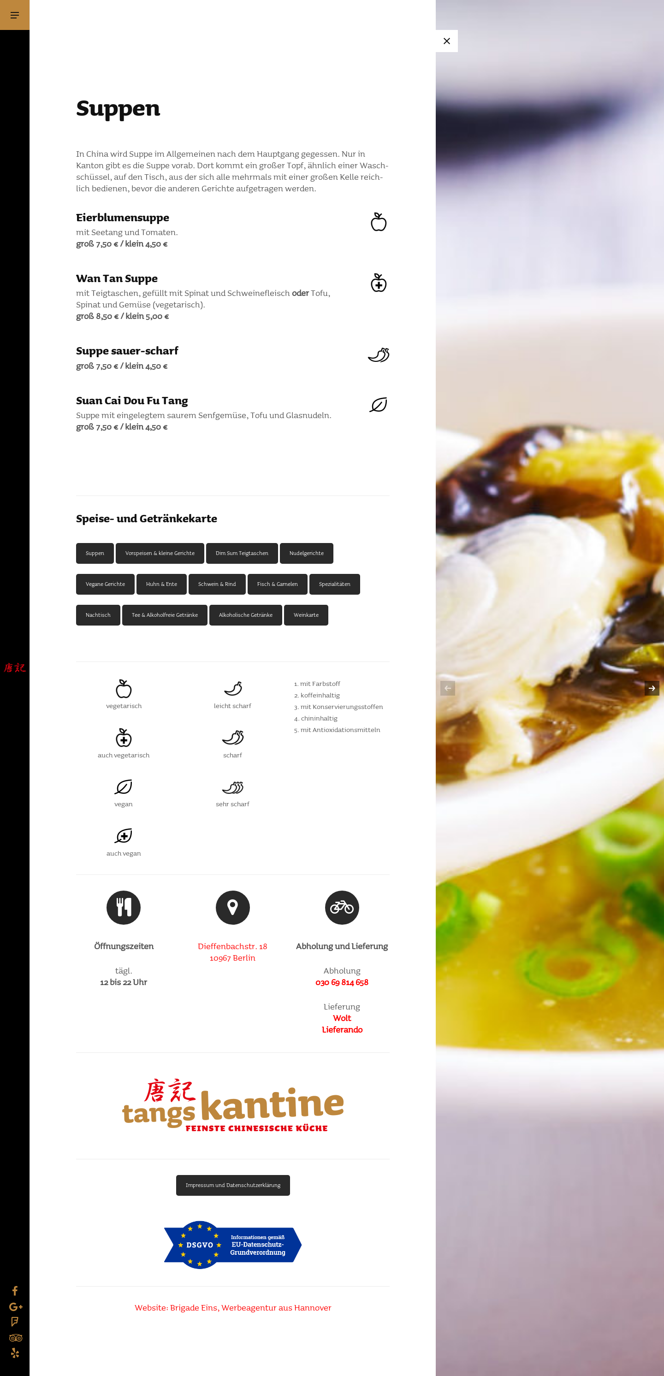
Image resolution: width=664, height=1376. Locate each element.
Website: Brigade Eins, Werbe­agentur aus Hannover (233, 1308)
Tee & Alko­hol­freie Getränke (165, 615)
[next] (652, 688)
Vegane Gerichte (105, 584)
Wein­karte (306, 615)
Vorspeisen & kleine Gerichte (160, 553)
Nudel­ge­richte (307, 553)
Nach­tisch (98, 615)
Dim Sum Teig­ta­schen (242, 553)
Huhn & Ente (161, 584)
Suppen (95, 553)
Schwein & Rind (217, 584)
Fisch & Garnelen (277, 584)
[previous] (447, 688)
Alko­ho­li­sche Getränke (246, 615)
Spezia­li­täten (334, 584)
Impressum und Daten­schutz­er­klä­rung (233, 1185)
